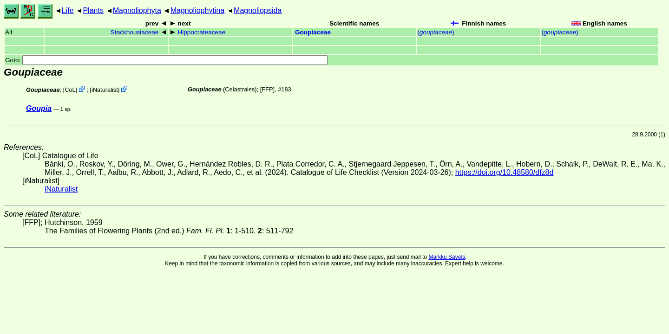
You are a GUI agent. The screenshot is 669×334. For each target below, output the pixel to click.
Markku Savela (446, 257)
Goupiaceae (313, 32)
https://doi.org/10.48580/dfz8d (504, 172)
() (435, 32)
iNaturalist (105, 89)
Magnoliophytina (198, 10)
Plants (93, 10)
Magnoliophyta (137, 10)
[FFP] (267, 89)
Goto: (166, 60)
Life (68, 10)
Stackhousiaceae (135, 32)
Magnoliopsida (258, 10)
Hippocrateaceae (201, 32)
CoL (70, 89)
